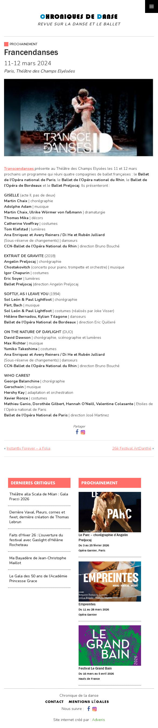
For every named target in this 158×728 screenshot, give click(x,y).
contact (54, 702)
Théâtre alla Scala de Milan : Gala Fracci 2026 (38, 497)
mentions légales (89, 702)
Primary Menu (151, 6)
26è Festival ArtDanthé (131, 448)
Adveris (98, 719)
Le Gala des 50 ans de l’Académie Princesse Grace (38, 579)
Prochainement (23, 44)
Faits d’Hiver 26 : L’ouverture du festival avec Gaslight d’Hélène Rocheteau (36, 540)
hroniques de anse (79, 19)
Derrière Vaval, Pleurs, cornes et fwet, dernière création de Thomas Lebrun (39, 517)
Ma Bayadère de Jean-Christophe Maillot (37, 560)
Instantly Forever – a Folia (28, 448)
